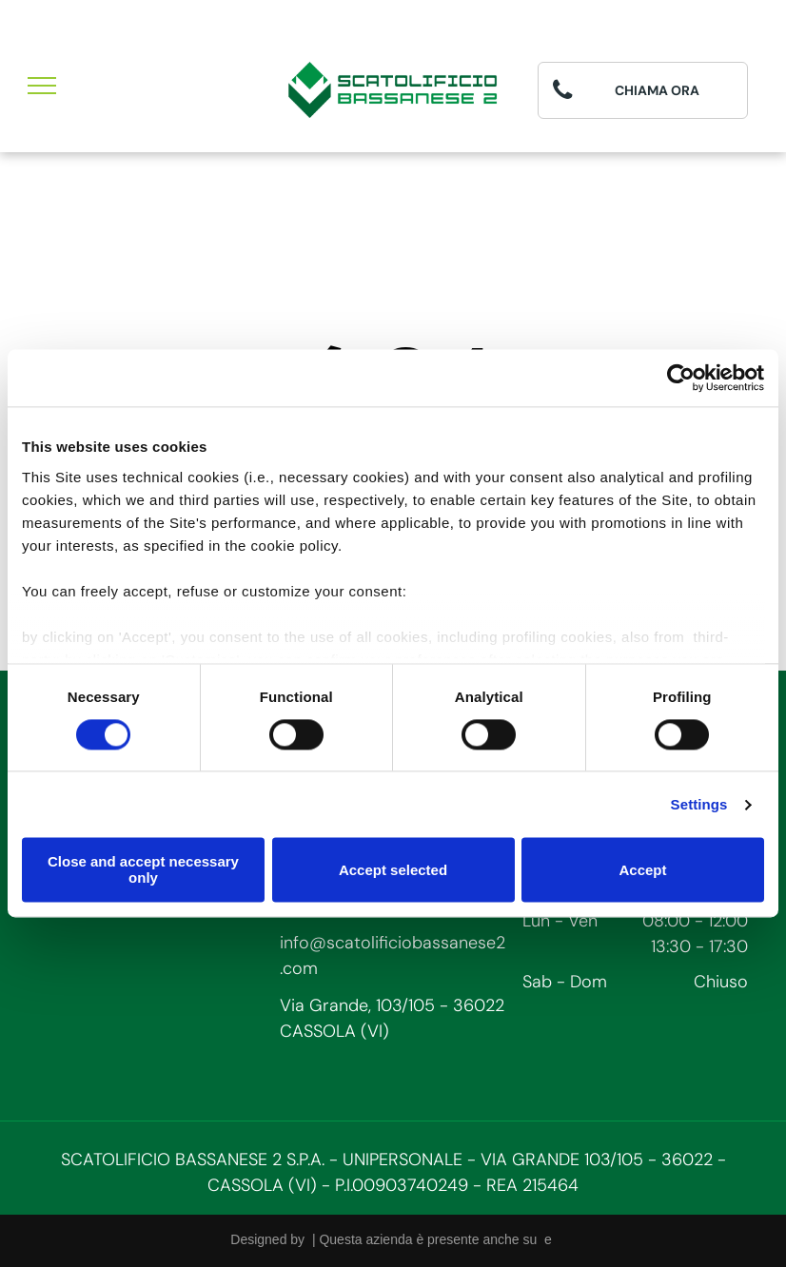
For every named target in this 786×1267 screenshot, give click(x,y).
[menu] (42, 85)
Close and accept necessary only (143, 870)
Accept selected (393, 870)
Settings (699, 804)
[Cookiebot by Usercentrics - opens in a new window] (681, 377)
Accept (642, 870)
